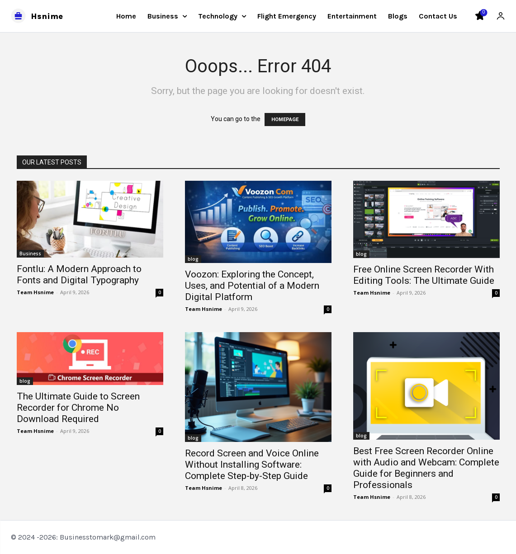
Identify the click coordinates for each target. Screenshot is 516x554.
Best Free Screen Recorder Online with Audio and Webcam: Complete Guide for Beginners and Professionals (426, 468)
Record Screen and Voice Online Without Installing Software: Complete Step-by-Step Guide (252, 464)
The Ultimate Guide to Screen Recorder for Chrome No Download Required (78, 407)
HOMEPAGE (284, 119)
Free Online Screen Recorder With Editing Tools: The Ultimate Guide (423, 275)
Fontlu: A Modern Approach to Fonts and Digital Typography (79, 274)
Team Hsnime (35, 292)
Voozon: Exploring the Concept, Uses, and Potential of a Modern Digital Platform (252, 285)
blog (193, 259)
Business (30, 253)
